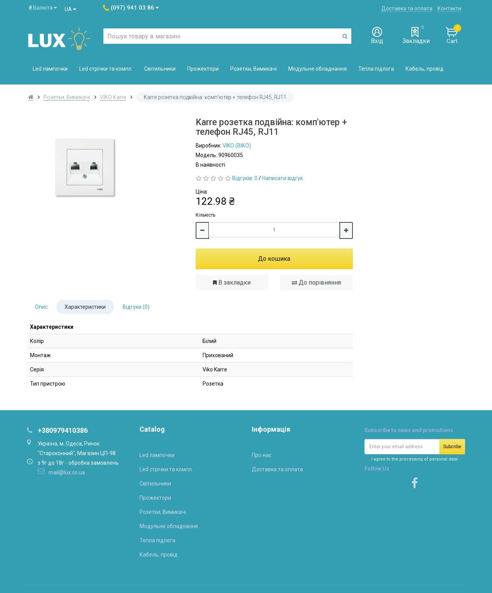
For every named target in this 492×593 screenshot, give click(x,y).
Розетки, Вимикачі (253, 69)
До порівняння (316, 282)
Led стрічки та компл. (106, 69)
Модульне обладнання (317, 69)
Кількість (205, 215)
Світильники (160, 69)
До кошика (274, 258)
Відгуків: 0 (245, 178)
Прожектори (203, 69)
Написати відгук (282, 178)
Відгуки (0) (136, 307)
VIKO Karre (113, 97)
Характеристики (85, 307)
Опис (41, 307)
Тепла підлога (376, 69)
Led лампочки (50, 69)
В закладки (232, 282)
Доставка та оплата (406, 8)
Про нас (261, 455)
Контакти (449, 8)
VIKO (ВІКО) (237, 145)
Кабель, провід (425, 69)
